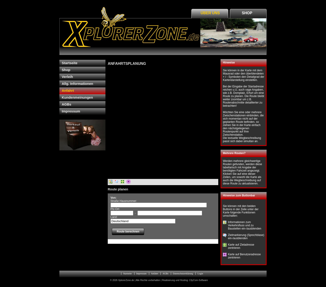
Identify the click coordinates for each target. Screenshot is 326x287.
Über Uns (210, 13)
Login (200, 273)
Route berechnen (128, 231)
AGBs (66, 104)
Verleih (67, 77)
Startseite (69, 63)
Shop (247, 13)
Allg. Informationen (77, 84)
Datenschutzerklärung (183, 273)
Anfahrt (68, 90)
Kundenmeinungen (77, 97)
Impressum (71, 111)
